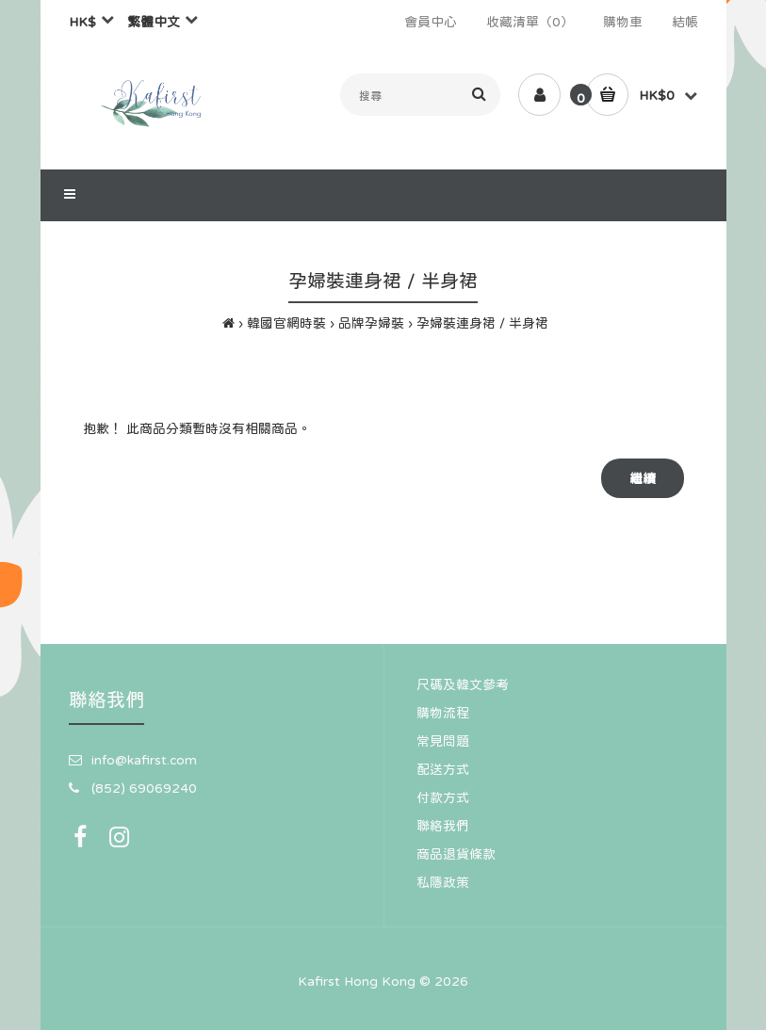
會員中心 (430, 21)
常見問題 (442, 741)
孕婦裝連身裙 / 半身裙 (482, 323)
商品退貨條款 (456, 854)
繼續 (642, 478)
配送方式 (442, 769)
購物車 (623, 21)
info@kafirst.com (144, 759)
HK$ (82, 21)
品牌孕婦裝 (371, 323)
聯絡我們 (442, 825)
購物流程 (442, 712)
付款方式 (442, 797)
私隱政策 (442, 882)
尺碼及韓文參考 (462, 684)
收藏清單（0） (530, 21)
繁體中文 (153, 21)
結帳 (685, 21)
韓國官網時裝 (286, 323)
